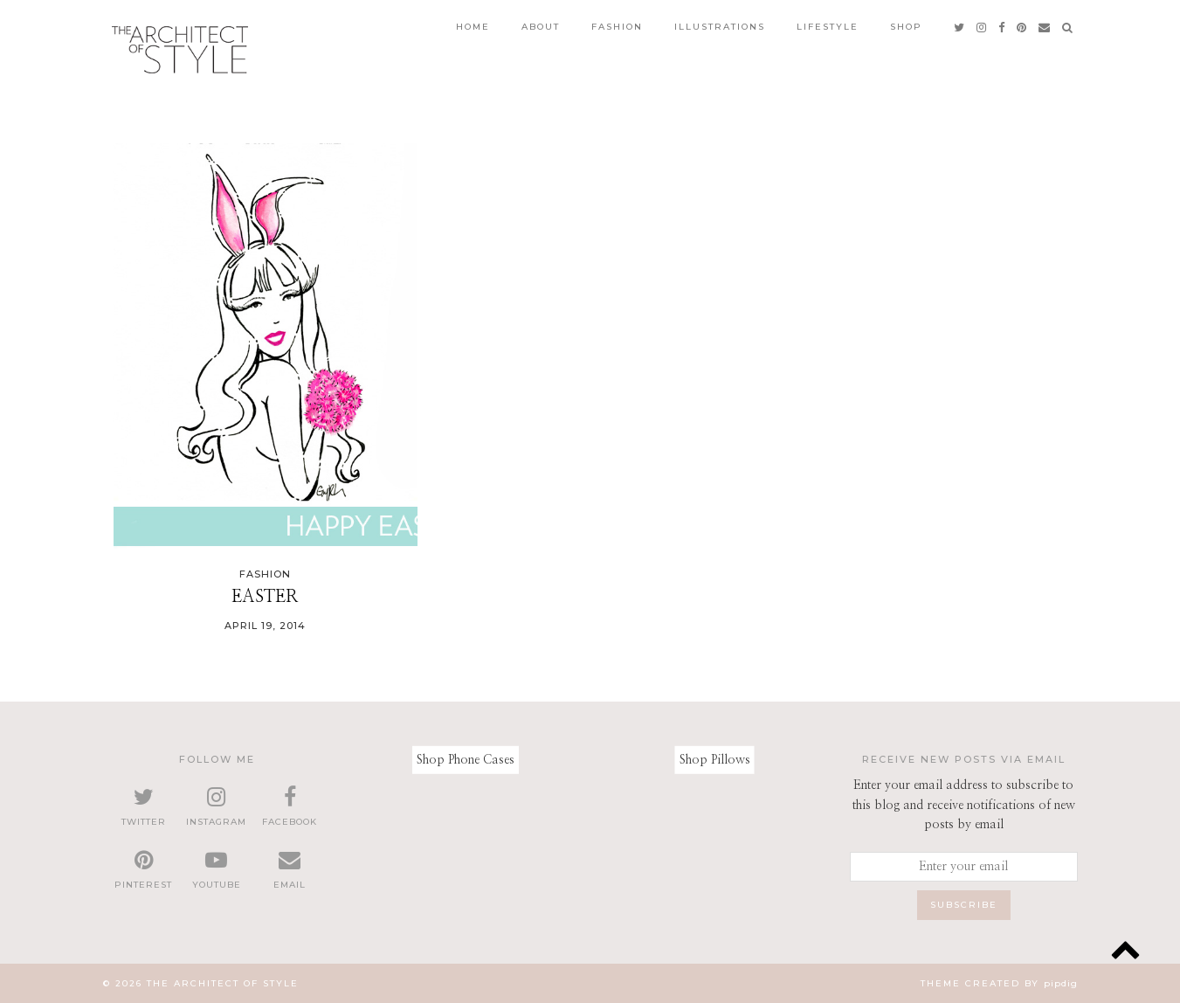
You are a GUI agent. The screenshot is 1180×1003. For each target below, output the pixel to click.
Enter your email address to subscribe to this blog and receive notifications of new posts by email (963, 805)
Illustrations (719, 26)
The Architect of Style (223, 983)
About (540, 26)
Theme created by (999, 983)
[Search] (1068, 27)
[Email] (1045, 27)
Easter (265, 596)
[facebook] (1002, 27)
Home (473, 26)
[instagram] (982, 27)
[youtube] (216, 870)
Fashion (617, 26)
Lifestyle (828, 26)
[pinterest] (1022, 27)
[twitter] (960, 27)
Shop (906, 26)
